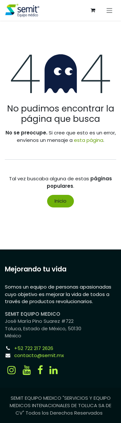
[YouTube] (27, 370)
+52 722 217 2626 (33, 348)
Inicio (60, 200)
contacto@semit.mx (39, 355)
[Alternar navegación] (109, 10)
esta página (88, 140)
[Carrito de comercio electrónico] (92, 10)
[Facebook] (40, 370)
